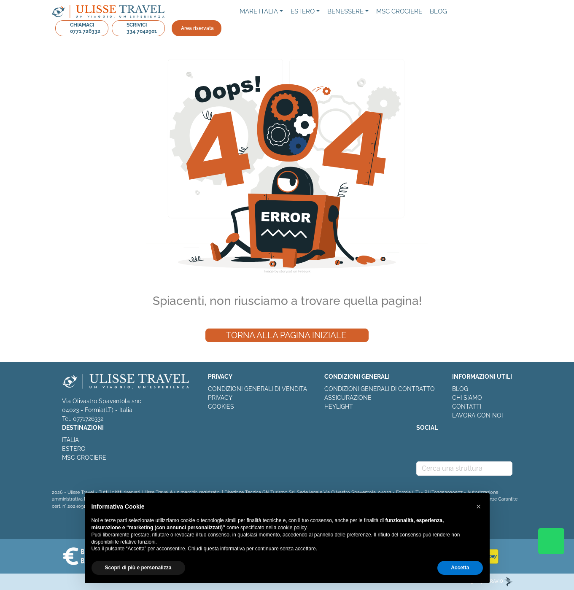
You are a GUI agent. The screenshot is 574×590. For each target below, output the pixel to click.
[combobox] (464, 468)
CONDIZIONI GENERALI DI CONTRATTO (379, 388)
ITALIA (70, 439)
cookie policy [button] (292, 528)
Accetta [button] (460, 568)
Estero (303, 11)
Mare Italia (259, 11)
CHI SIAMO (467, 397)
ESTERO (74, 448)
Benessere (345, 11)
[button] (478, 506)
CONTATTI (466, 406)
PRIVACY (220, 397)
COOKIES (221, 406)
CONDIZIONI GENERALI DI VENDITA (257, 388)
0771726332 (88, 418)
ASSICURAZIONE (348, 397)
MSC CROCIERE (84, 457)
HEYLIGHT (338, 406)
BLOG (460, 388)
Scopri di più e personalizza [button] (138, 568)
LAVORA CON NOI (477, 415)
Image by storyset (278, 271)
